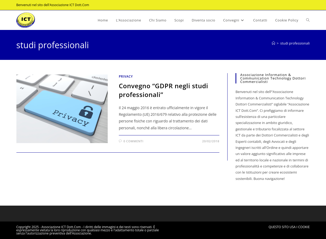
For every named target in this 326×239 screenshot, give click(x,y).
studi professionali (295, 43)
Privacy (126, 76)
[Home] (273, 43)
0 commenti (133, 141)
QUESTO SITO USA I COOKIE (289, 227)
